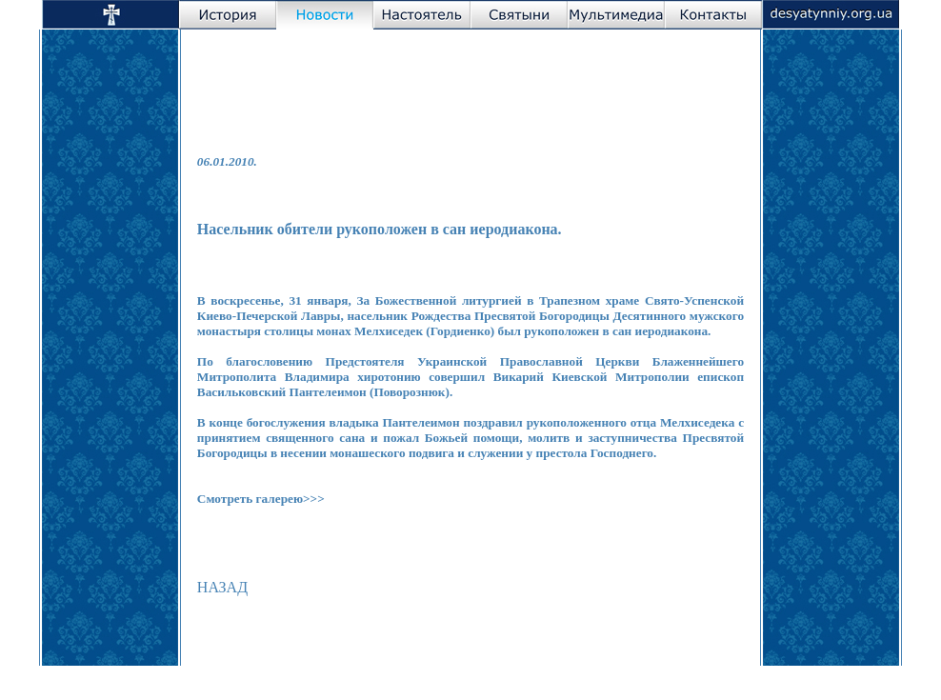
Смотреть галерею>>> (261, 498)
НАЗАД (222, 587)
